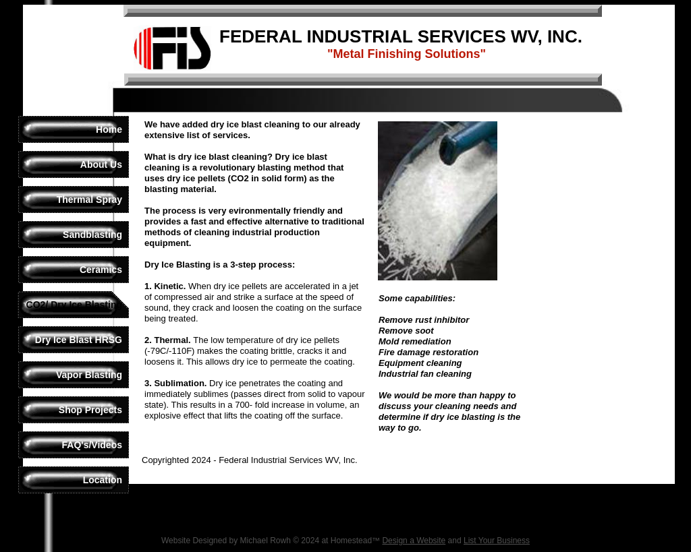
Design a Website (413, 540)
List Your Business (497, 540)
